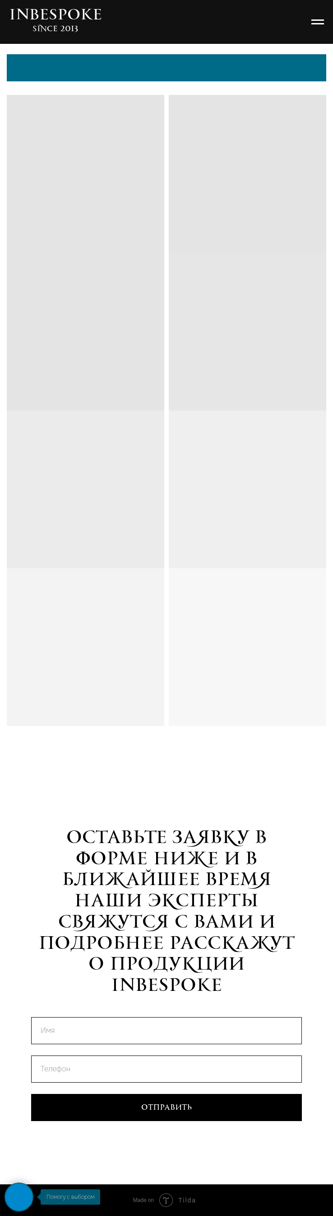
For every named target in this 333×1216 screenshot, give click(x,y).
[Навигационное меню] (317, 22)
